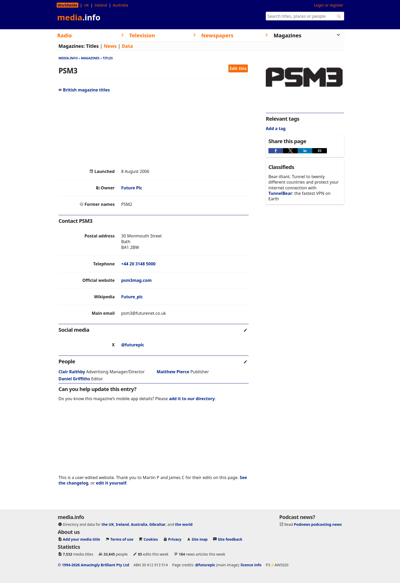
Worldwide (67, 5)
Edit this (238, 68)
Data (127, 46)
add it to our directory (192, 398)
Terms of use (121, 539)
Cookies (151, 539)
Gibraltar (157, 524)
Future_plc (132, 297)
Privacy (174, 539)
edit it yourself (111, 483)
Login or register (328, 5)
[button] (275, 150)
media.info (68, 58)
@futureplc (132, 345)
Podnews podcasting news (318, 524)
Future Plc (131, 188)
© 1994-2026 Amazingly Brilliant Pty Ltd (93, 564)
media (79, 17)
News (110, 46)
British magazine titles (84, 90)
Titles (92, 46)
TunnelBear (280, 193)
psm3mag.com (136, 280)
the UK (108, 524)
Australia (120, 5)
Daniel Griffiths (74, 379)
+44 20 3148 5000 (138, 264)
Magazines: (71, 46)
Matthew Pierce (173, 372)
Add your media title (81, 539)
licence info (251, 564)
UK (86, 5)
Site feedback (230, 539)
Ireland (101, 5)
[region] (153, 130)
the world (183, 524)
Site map (200, 539)
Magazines (90, 58)
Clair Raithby (71, 372)
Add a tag (276, 128)
